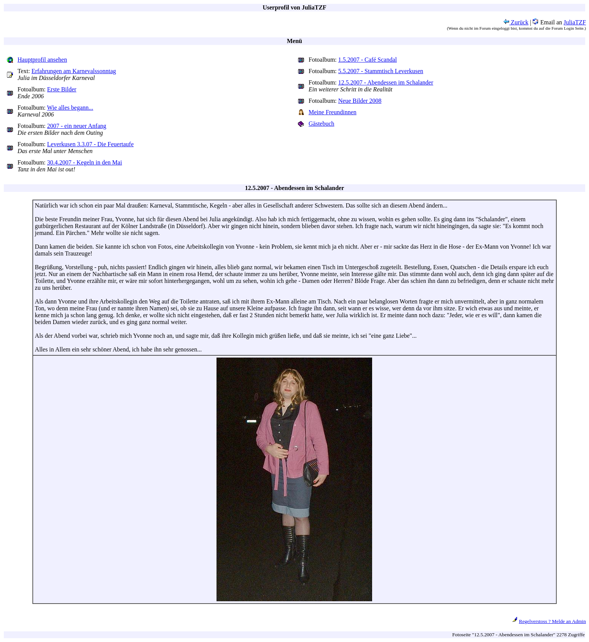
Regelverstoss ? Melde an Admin (552, 621)
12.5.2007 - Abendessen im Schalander (385, 82)
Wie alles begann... (70, 107)
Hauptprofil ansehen (42, 59)
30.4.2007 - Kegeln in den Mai (84, 162)
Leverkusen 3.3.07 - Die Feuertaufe (90, 144)
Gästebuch (321, 123)
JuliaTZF (575, 22)
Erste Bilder (61, 89)
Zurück (516, 22)
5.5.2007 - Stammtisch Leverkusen (380, 71)
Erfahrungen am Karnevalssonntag (74, 71)
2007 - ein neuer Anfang (77, 126)
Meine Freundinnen (333, 112)
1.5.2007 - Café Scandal (367, 59)
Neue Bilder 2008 (360, 100)
